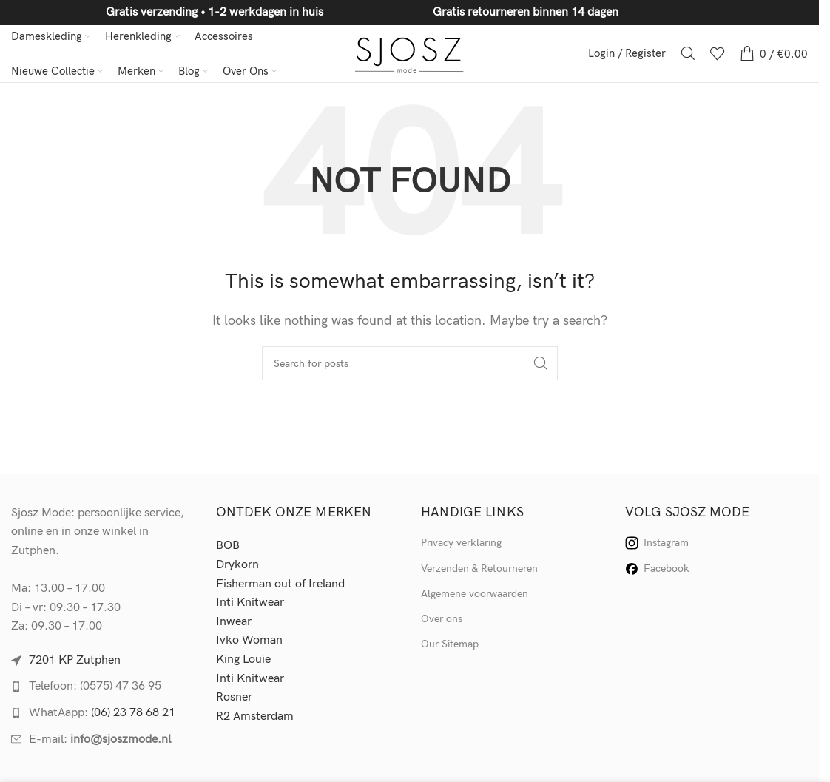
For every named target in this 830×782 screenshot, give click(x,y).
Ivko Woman (249, 643)
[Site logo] (409, 54)
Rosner (234, 699)
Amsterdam (263, 718)
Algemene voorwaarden (474, 596)
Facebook (657, 570)
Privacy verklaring (461, 545)
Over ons (441, 621)
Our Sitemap (450, 646)
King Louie (243, 662)
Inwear (234, 624)
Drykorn (237, 567)
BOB (228, 548)
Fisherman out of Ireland (280, 586)
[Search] (688, 55)
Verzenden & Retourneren (479, 570)
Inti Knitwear (250, 605)
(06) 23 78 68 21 (133, 715)
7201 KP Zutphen (75, 662)
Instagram (657, 545)
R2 (224, 718)
